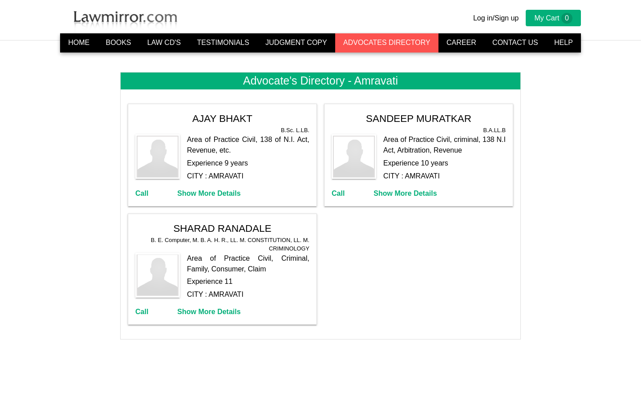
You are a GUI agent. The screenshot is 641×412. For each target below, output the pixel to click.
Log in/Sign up (496, 18)
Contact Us (515, 42)
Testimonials (223, 42)
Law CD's (164, 42)
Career (461, 42)
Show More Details (208, 193)
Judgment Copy (296, 42)
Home (78, 42)
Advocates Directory (386, 42)
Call (141, 193)
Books (118, 42)
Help (563, 42)
